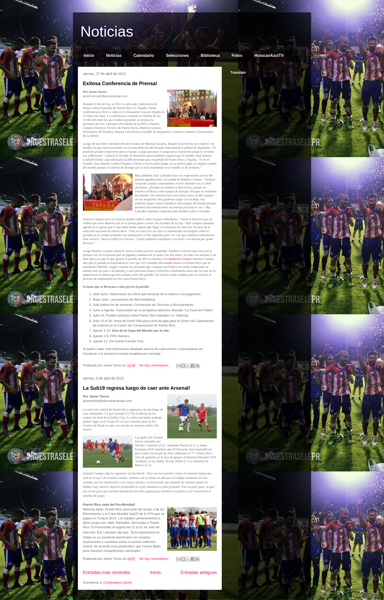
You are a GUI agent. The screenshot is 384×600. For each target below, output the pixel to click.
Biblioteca (210, 55)
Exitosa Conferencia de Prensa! (120, 83)
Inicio (89, 55)
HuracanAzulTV (269, 55)
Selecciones (177, 55)
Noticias (106, 31)
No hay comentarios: (154, 365)
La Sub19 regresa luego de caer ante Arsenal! (136, 388)
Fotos (237, 55)
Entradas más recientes (106, 572)
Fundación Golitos (179, 259)
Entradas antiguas (198, 572)
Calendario (143, 55)
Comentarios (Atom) (117, 582)
